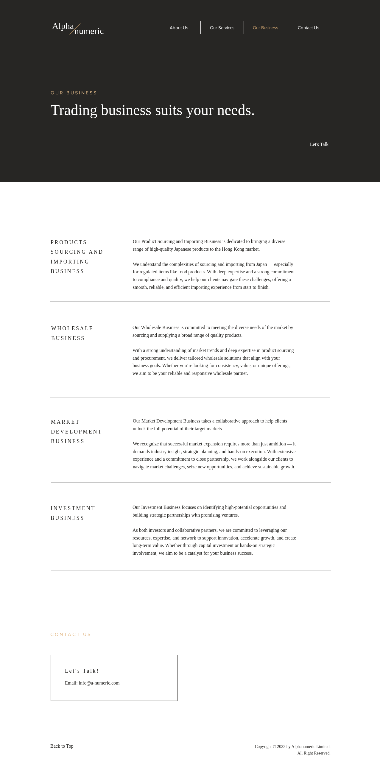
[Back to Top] (63, 746)
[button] (316, 144)
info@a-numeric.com (99, 682)
